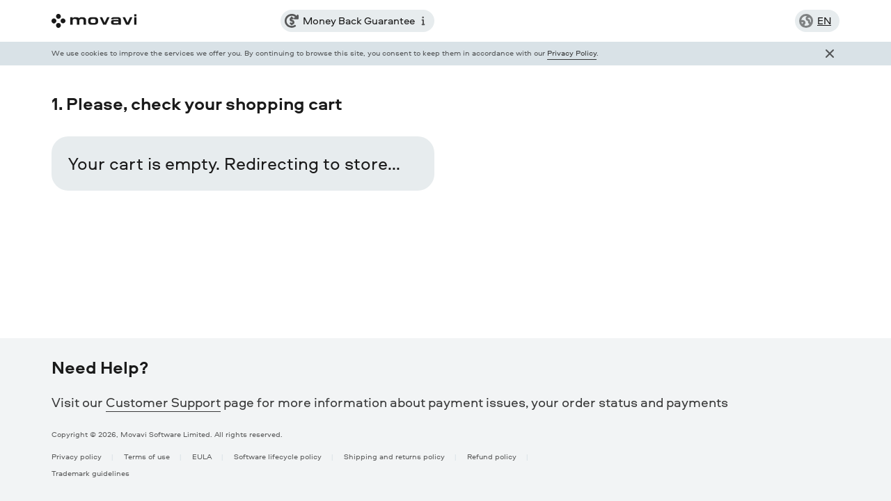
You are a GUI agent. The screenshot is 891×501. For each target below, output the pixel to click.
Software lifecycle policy (278, 456)
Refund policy (492, 456)
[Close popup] (829, 53)
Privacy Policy (572, 52)
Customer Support (163, 402)
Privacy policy (77, 456)
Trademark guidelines (90, 473)
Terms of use (147, 456)
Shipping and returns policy (394, 456)
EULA (202, 456)
